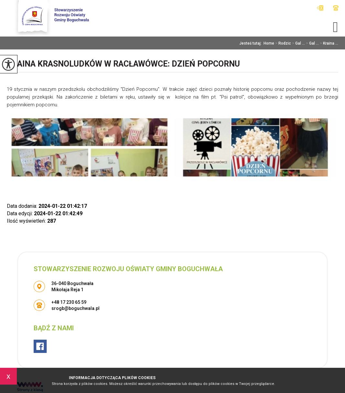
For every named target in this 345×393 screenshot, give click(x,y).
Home (269, 43)
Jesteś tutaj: (251, 43)
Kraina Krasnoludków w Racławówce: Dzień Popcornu (123, 64)
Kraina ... (328, 43)
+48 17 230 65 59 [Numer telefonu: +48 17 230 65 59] (68, 302)
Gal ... (298, 43)
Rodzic (282, 43)
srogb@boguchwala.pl (320, 8)
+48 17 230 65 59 (336, 8)
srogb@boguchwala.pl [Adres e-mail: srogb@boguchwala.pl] (75, 308)
